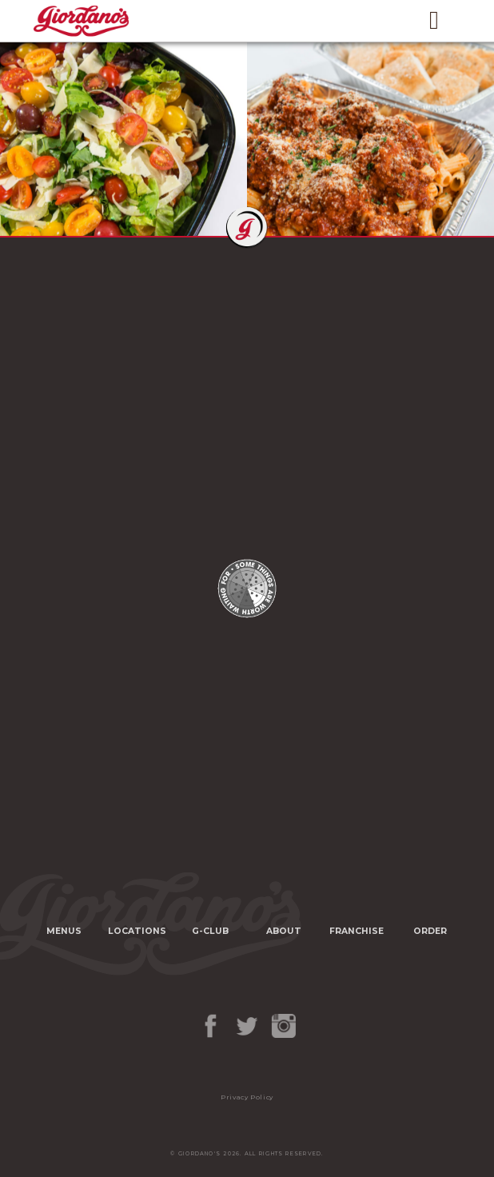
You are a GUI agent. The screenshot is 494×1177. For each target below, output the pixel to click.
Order (430, 931)
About (283, 931)
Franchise (356, 931)
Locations (137, 931)
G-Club (210, 931)
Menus (64, 931)
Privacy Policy (247, 1097)
